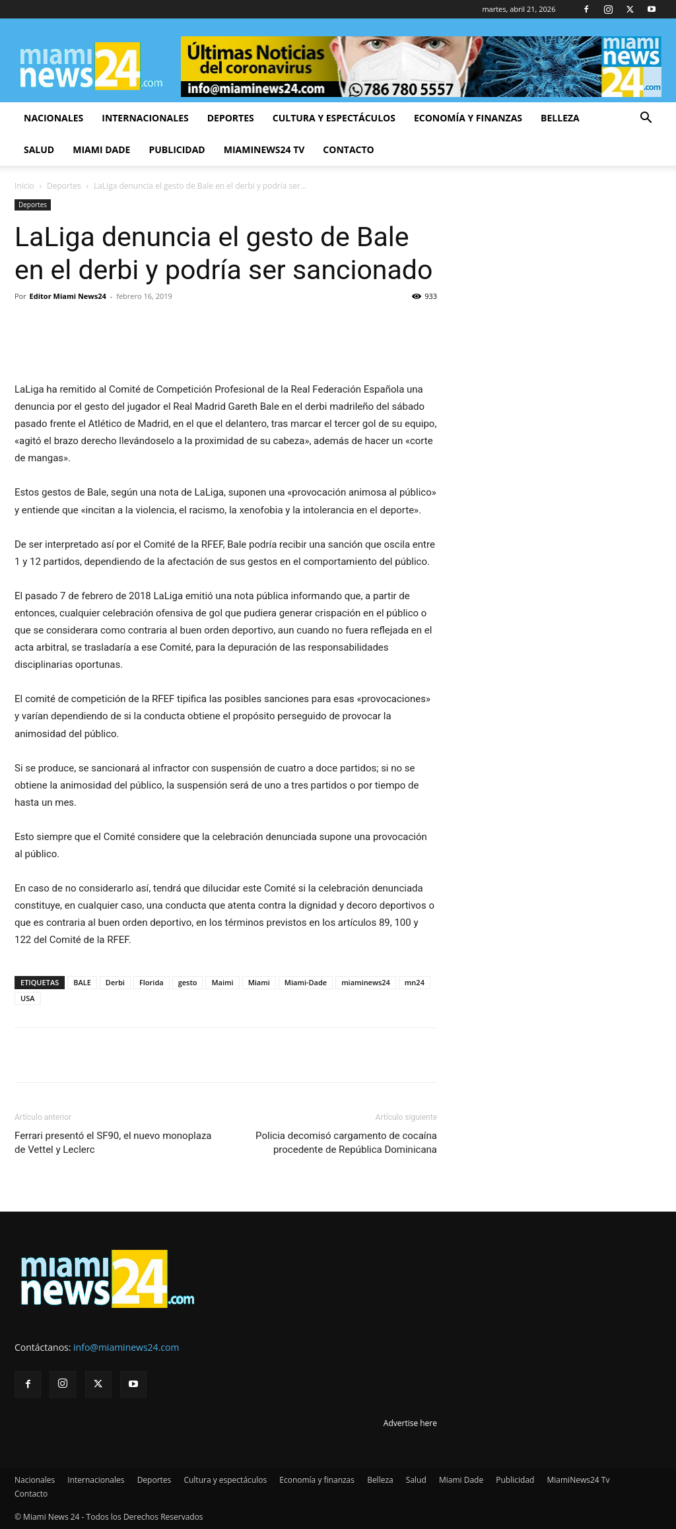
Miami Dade (101, 149)
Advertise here (410, 1423)
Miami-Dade (306, 982)
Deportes (230, 118)
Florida (151, 982)
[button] (645, 119)
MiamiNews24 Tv (264, 149)
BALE (82, 982)
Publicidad (177, 149)
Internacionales (145, 118)
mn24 (414, 982)
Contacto (348, 149)
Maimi (222, 982)
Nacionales (53, 118)
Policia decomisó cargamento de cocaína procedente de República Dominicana (346, 1142)
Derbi (115, 982)
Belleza (560, 118)
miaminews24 (365, 982)
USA (27, 998)
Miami (259, 982)
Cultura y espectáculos (334, 118)
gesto (187, 982)
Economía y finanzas (468, 118)
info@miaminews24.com (126, 1347)
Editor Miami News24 (68, 296)
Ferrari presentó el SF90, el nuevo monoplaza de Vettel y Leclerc (113, 1142)
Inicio (24, 185)
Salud (39, 149)
